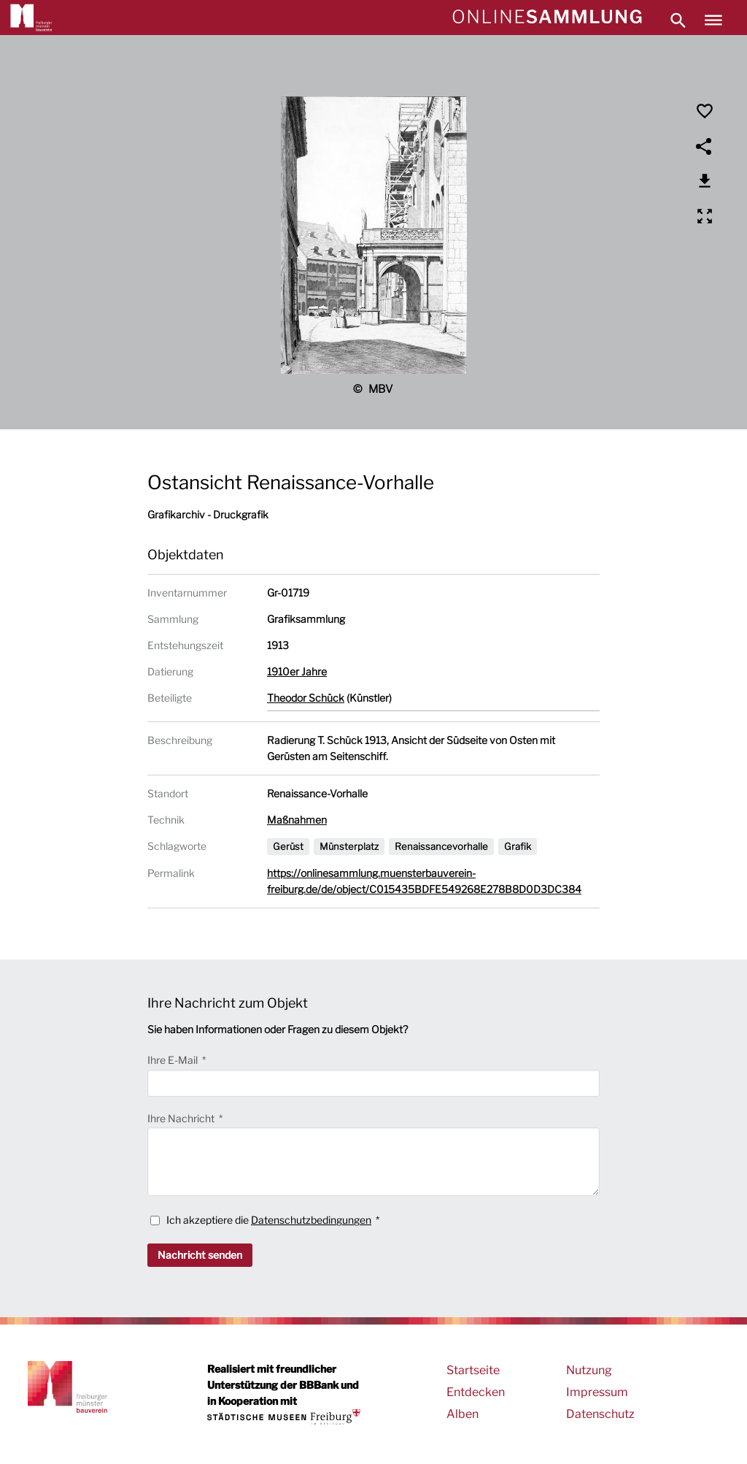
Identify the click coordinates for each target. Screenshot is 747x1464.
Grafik (517, 846)
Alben (462, 1414)
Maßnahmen (297, 819)
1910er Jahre (297, 671)
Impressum (597, 1392)
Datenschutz (600, 1414)
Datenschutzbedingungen (311, 1220)
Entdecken (475, 1392)
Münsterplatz (349, 846)
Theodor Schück (305, 697)
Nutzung (589, 1370)
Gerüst (288, 846)
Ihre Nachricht (182, 1118)
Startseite (473, 1370)
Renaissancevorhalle (441, 846)
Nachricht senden (200, 1255)
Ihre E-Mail (173, 1060)
